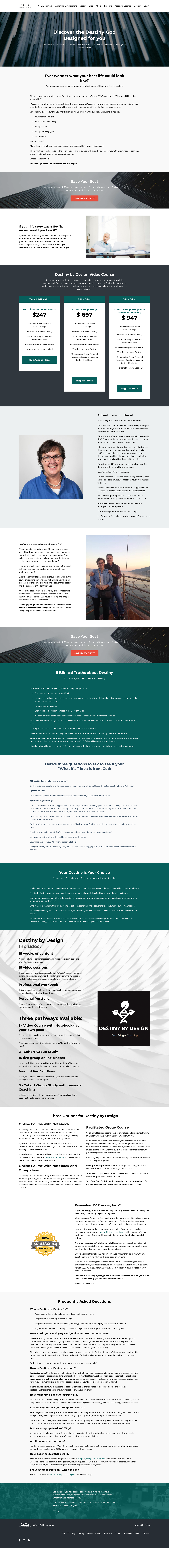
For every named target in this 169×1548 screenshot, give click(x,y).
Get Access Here (39, 360)
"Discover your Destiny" (54, 1157)
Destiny (83, 6)
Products (108, 6)
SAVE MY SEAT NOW (84, 198)
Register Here (84, 380)
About (98, 6)
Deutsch (137, 6)
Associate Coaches (123, 6)
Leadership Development (66, 6)
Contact (117, 1533)
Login (146, 6)
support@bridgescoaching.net (112, 1232)
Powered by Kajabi (142, 1525)
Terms (89, 1533)
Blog (91, 6)
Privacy (98, 1533)
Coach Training (45, 6)
